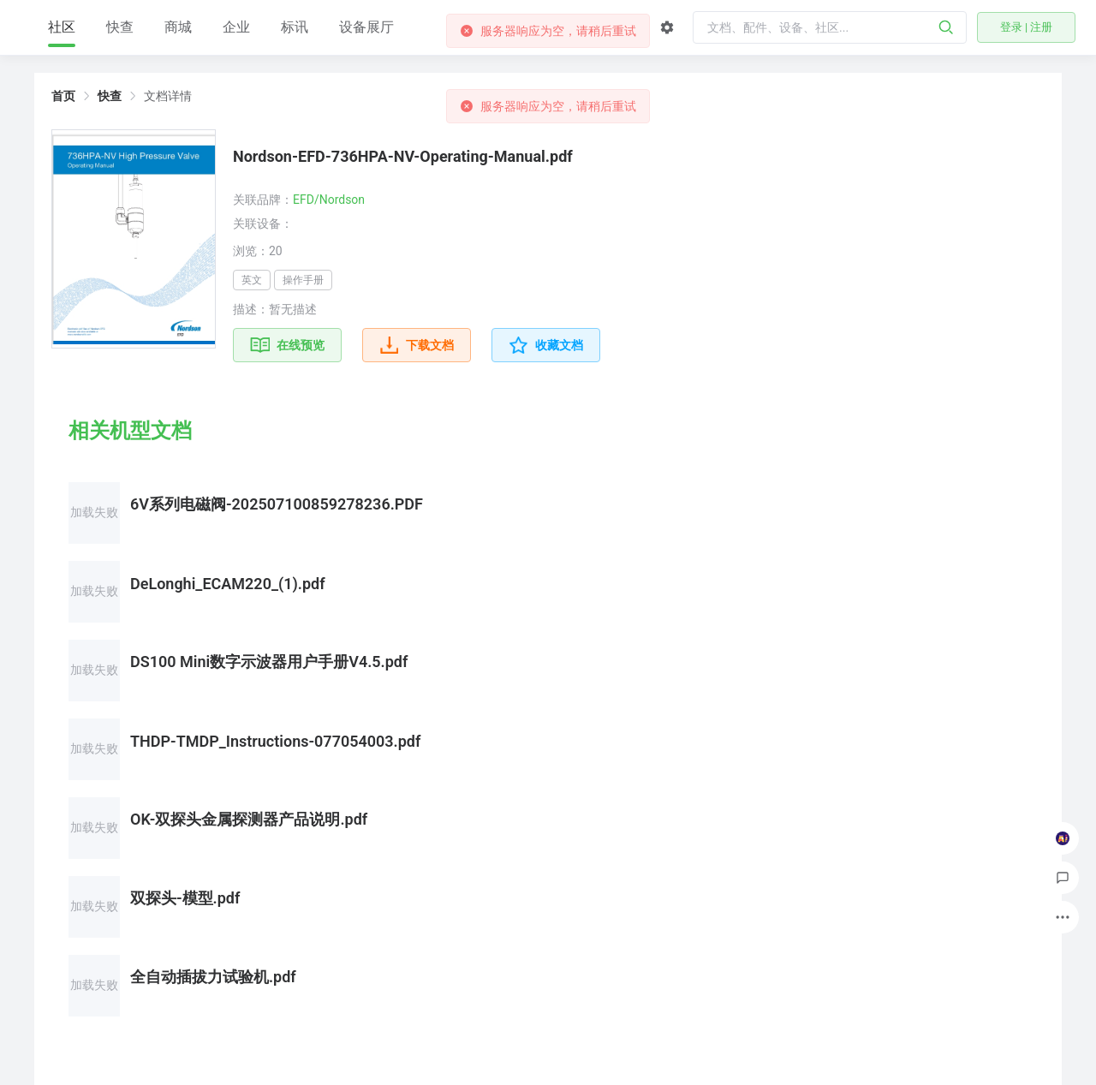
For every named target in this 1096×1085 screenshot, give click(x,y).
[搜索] (946, 27)
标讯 (395, 27)
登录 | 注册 (1026, 27)
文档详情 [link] (168, 96)
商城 (279, 27)
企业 (337, 27)
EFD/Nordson (329, 199)
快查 (221, 27)
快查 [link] (110, 96)
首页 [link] (63, 96)
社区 (162, 33)
